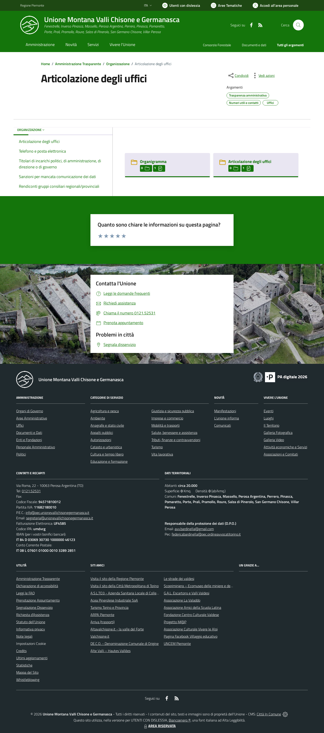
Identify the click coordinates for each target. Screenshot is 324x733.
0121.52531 (31, 491)
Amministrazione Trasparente (78, 63)
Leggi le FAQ (25, 593)
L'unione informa (226, 418)
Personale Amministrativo (35, 447)
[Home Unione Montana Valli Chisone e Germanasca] (100, 25)
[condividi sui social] (238, 75)
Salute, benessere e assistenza (174, 432)
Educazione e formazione (109, 461)
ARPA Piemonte (102, 614)
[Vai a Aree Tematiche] (226, 5)
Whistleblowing (27, 679)
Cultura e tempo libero (107, 454)
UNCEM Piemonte (177, 643)
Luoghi (269, 418)
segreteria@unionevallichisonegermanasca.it (59, 518)
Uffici (20, 425)
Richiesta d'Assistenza (32, 614)
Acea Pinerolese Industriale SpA (114, 600)
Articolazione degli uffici (249, 161)
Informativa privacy (30, 629)
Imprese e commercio (167, 418)
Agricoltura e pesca (104, 411)
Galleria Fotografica (278, 432)
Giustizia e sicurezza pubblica (172, 411)
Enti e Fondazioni (29, 439)
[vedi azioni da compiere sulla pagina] (263, 75)
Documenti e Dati (29, 432)
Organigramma (153, 161)
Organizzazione (118, 63)
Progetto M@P (175, 622)
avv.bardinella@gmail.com (194, 528)
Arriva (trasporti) (102, 622)
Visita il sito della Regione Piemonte (117, 578)
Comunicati (222, 425)
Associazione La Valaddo (182, 600)
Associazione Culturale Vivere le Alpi (191, 629)
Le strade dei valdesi (179, 578)
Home (45, 63)
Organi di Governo (29, 411)
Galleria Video (274, 439)
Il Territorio (271, 425)
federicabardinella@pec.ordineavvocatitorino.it (206, 534)
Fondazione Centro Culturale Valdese (191, 614)
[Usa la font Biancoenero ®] (181, 5)
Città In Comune (269, 714)
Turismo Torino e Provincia (109, 607)
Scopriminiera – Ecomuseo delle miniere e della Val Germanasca (211, 586)
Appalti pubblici (101, 432)
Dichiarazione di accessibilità (37, 586)
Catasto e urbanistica (106, 447)
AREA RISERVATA (159, 725)
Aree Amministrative (31, 418)
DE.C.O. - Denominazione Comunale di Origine (124, 643)
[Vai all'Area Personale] (275, 5)
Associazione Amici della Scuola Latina (192, 607)
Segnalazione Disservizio (34, 607)
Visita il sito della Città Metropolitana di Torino (124, 586)
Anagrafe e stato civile (107, 425)
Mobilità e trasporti (165, 425)
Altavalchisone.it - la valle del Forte (117, 629)
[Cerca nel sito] (298, 25)
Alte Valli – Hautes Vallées (110, 650)
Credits (21, 650)
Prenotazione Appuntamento (38, 600)
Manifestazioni (225, 411)
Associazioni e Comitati (281, 454)
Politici (21, 454)
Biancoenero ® (180, 720)
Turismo (157, 447)
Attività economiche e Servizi (285, 447)
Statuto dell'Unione (30, 622)
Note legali (24, 636)
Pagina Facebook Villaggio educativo (190, 636)
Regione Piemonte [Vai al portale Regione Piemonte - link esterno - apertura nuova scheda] (32, 5)
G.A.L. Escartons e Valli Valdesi (186, 593)
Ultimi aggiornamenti (31, 658)
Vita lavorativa (162, 454)
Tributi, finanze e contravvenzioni (175, 439)
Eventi (268, 411)
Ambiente (97, 418)
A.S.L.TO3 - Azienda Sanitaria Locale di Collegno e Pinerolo (134, 593)
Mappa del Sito (27, 672)
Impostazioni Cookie (31, 643)
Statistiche (24, 665)
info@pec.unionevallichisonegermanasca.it (57, 512)
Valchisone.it (99, 636)
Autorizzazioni (100, 439)
